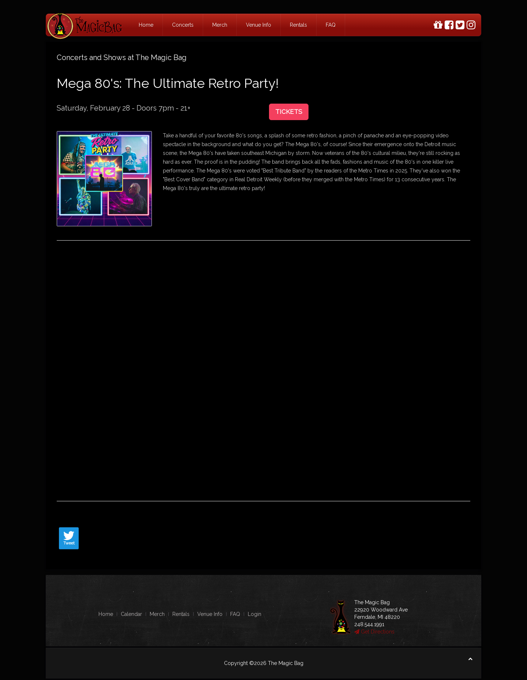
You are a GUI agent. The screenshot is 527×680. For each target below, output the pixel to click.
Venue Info (258, 25)
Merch (219, 25)
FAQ (331, 25)
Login (254, 614)
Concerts (183, 25)
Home (146, 25)
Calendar (131, 614)
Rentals (298, 25)
